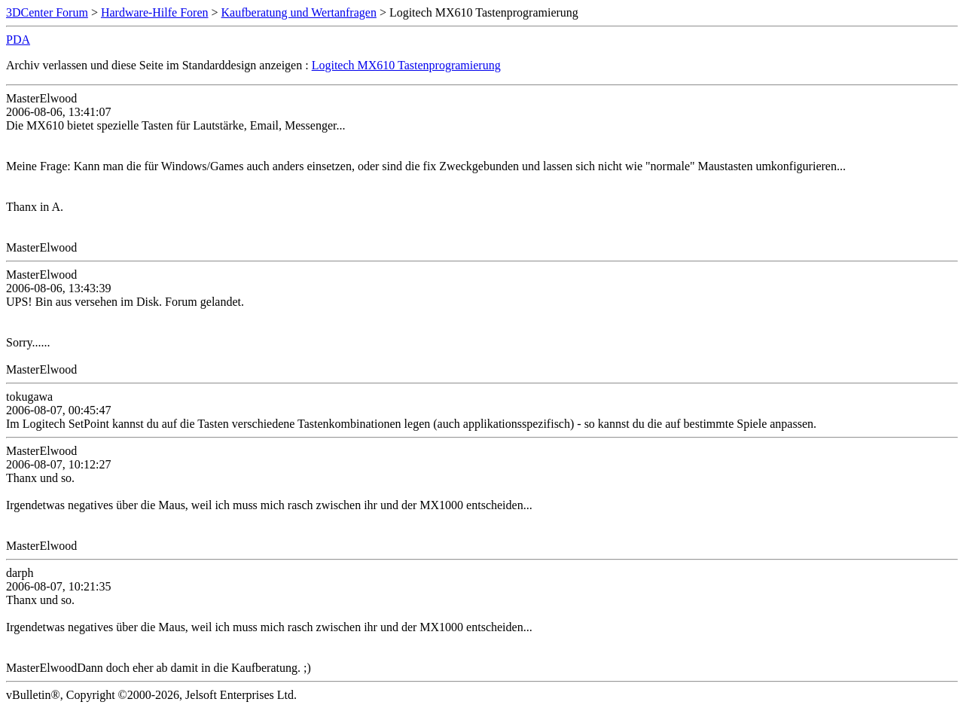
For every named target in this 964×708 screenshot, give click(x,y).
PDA (18, 39)
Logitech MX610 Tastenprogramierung (406, 65)
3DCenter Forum (47, 12)
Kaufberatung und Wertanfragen (299, 12)
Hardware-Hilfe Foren (155, 12)
